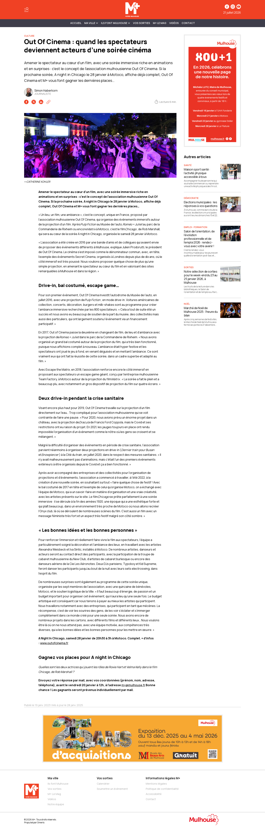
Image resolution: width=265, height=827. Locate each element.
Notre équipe (56, 804)
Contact (188, 23)
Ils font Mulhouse (58, 783)
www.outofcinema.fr (54, 643)
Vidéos (174, 23)
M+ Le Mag (159, 23)
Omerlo (40, 822)
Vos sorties (141, 23)
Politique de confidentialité (162, 789)
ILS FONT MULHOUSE (115, 23)
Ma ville (53, 778)
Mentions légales (156, 783)
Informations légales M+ (163, 778)
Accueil (75, 23)
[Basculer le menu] (26, 9)
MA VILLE (91, 23)
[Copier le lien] (48, 102)
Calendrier (103, 783)
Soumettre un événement (112, 789)
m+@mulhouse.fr (133, 685)
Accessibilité (154, 794)
